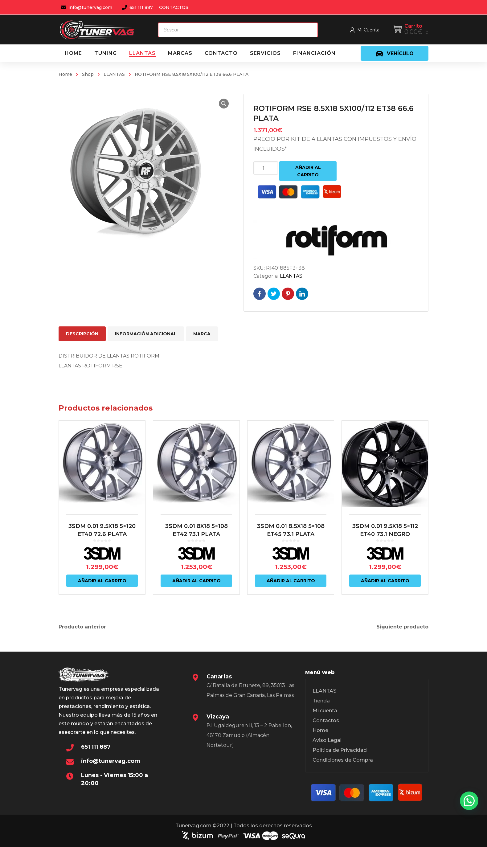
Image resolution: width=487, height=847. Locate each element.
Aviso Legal (327, 740)
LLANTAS (114, 74)
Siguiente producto (402, 626)
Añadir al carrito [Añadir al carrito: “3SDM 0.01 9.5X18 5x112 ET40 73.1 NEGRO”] (385, 580)
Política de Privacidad (340, 750)
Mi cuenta (325, 711)
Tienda (321, 701)
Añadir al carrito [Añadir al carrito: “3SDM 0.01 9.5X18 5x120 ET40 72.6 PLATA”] (102, 580)
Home (65, 74)
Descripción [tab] (82, 334)
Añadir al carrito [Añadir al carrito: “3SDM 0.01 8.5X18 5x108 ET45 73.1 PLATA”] (291, 580)
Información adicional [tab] (146, 334)
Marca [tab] (202, 334)
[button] (224, 103)
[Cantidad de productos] (265, 168)
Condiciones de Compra (343, 760)
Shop (88, 74)
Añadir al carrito (308, 171)
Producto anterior (82, 626)
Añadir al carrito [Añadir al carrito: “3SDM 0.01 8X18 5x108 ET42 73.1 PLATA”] (196, 580)
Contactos (326, 720)
